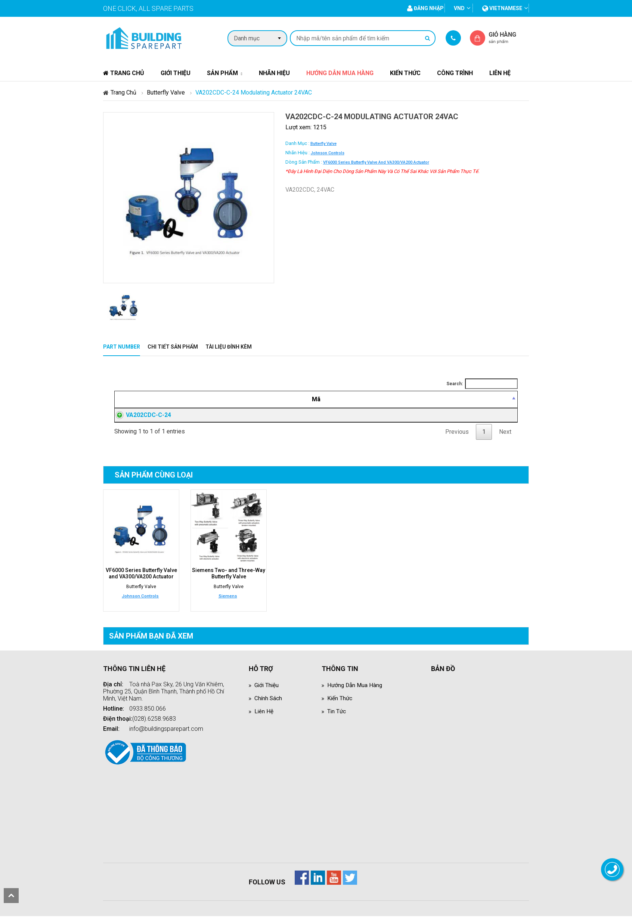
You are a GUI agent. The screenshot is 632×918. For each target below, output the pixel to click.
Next (505, 434)
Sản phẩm (222, 73)
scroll (11, 895)
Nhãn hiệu (274, 73)
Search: (482, 383)
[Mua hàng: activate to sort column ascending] (484, 399)
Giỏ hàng (509, 37)
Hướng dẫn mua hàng (340, 73)
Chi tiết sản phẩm (173, 347)
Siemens (228, 597)
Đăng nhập (406, 416)
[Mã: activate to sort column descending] (157, 399)
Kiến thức (405, 73)
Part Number (121, 347)
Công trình (455, 73)
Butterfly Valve (166, 92)
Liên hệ (500, 73)
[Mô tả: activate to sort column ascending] (282, 399)
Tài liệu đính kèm (228, 347)
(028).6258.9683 (154, 720)
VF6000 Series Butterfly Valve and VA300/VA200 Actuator (376, 162)
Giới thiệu (175, 73)
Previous (457, 434)
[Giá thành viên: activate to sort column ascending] (406, 399)
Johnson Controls (327, 153)
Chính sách (268, 700)
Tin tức (337, 713)
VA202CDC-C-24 (141, 416)
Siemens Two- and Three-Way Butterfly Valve (228, 575)
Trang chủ (123, 73)
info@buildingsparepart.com (166, 730)
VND (459, 8)
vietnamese (502, 8)
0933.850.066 (147, 710)
